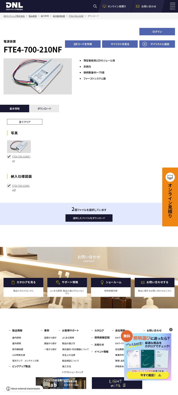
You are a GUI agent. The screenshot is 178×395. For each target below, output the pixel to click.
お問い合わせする (157, 282)
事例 (46, 330)
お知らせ (99, 344)
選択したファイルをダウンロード (89, 218)
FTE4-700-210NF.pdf (21, 188)
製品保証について (70, 360)
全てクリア (25, 122)
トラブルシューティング (72, 372)
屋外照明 (16, 343)
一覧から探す (50, 349)
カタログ (99, 330)
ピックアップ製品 (21, 366)
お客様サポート (70, 330)
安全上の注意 (68, 355)
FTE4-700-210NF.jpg (21, 158)
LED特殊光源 (18, 355)
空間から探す (50, 337)
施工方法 (66, 366)
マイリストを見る (120, 44)
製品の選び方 (68, 343)
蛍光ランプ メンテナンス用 (25, 360)
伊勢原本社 (120, 366)
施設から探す (50, 343)
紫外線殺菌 (17, 349)
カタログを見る (26, 282)
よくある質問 (68, 337)
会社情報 (120, 330)
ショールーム (114, 282)
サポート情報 (70, 282)
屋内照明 (16, 337)
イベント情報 (101, 351)
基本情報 (15, 108)
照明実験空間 (102, 337)
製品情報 (17, 330)
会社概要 (119, 349)
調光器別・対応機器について (75, 349)
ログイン (157, 31)
